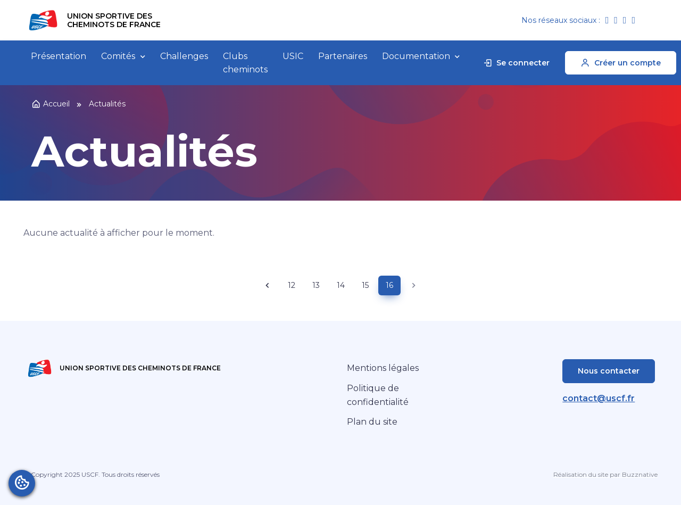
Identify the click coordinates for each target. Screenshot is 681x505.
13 (316, 285)
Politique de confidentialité (378, 395)
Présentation (58, 56)
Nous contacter (609, 371)
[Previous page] (267, 285)
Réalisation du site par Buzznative (605, 474)
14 (341, 285)
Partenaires (342, 56)
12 (291, 285)
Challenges (184, 56)
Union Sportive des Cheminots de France (114, 20)
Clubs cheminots (245, 63)
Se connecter (516, 63)
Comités (118, 56)
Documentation (416, 56)
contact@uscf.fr (598, 398)
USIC (293, 56)
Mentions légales (383, 368)
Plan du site (372, 422)
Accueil (50, 104)
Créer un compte (620, 63)
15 (365, 285)
